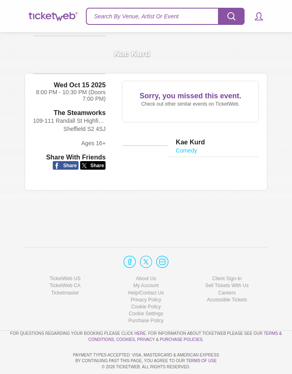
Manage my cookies (146, 290)
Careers (227, 269)
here (140, 310)
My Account (146, 263)
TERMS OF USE (201, 361)
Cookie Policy (146, 283)
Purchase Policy (146, 297)
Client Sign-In (227, 255)
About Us (146, 255)
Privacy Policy (146, 276)
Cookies (125, 316)
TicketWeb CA (65, 263)
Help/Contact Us (146, 269)
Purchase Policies (181, 316)
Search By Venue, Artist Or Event (136, 16)
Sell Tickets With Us (227, 263)
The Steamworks (80, 126)
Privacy (146, 316)
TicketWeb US (65, 255)
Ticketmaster (65, 269)
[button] (255, 16)
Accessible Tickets (227, 276)
